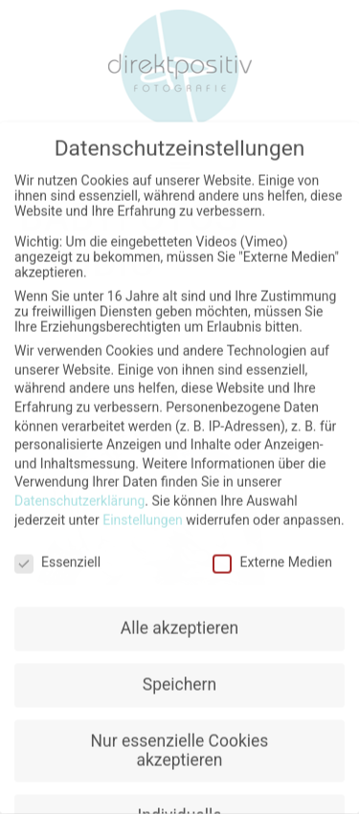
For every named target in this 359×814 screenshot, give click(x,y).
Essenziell (57, 555)
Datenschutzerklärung (79, 493)
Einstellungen (142, 512)
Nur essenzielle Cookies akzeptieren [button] (180, 743)
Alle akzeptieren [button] (180, 620)
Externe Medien (272, 555)
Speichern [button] (179, 677)
